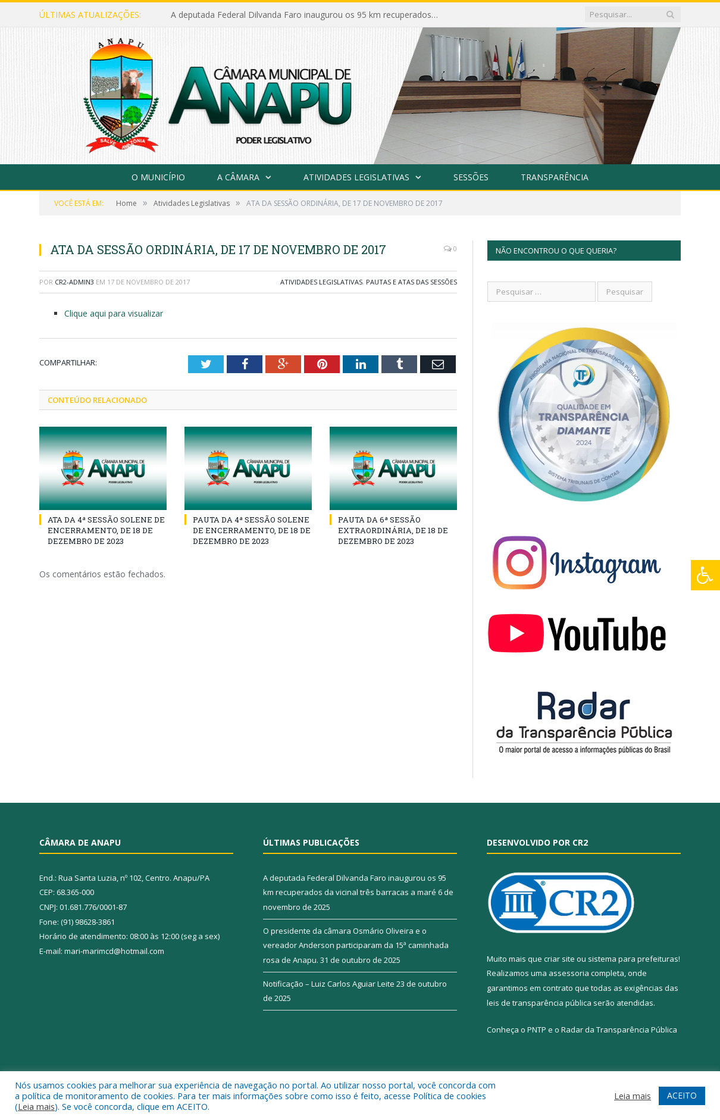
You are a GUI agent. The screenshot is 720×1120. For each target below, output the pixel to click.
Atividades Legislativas (356, 177)
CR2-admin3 (74, 281)
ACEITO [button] (682, 1095)
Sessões (471, 177)
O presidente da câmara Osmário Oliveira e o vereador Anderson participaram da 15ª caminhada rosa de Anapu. (356, 945)
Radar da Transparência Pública (619, 1029)
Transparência (554, 177)
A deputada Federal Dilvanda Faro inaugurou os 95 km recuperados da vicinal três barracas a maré (307, 15)
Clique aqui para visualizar (113, 313)
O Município (158, 177)
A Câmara (238, 177)
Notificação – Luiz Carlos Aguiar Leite (329, 983)
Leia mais (36, 1106)
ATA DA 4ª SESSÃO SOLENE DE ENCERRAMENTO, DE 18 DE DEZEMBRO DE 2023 (106, 530)
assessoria (569, 973)
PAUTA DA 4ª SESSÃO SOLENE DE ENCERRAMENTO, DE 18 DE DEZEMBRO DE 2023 (252, 530)
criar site (559, 958)
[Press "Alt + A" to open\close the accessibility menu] (705, 575)
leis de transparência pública (539, 1002)
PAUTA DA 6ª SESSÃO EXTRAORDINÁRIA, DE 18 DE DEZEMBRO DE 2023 (393, 530)
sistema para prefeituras (633, 958)
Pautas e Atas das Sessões (411, 281)
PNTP (536, 1029)
